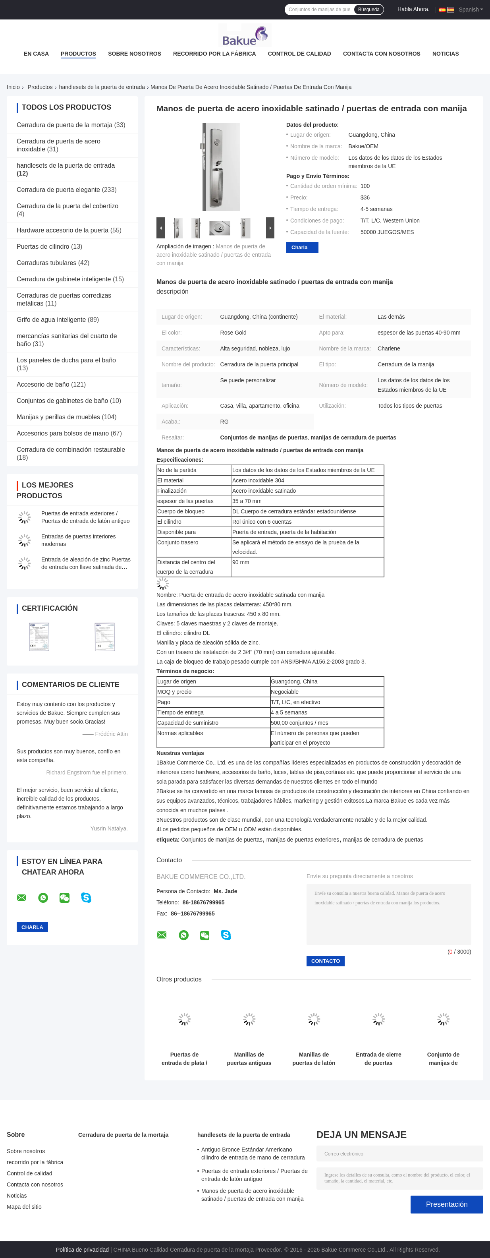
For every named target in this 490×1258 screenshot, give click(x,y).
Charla (299, 247)
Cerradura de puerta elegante (58, 189)
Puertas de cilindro (43, 246)
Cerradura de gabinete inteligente (64, 279)
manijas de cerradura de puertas (383, 839)
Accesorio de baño (43, 384)
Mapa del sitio (24, 1207)
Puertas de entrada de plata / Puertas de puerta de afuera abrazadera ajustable (184, 1058)
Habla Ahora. (413, 9)
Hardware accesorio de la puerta (62, 230)
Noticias (445, 53)
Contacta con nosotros (382, 53)
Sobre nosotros (134, 53)
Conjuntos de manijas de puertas (221, 839)
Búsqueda (369, 9)
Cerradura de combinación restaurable (71, 449)
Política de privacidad (82, 1249)
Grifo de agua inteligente (51, 319)
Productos (78, 53)
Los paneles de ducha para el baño (66, 360)
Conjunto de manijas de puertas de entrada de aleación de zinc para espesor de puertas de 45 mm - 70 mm (443, 1058)
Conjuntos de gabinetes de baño (62, 400)
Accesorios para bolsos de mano (63, 433)
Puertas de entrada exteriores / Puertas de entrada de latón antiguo (254, 1175)
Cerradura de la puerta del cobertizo (67, 206)
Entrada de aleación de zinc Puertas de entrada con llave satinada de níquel (86, 567)
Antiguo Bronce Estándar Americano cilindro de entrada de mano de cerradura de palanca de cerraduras (253, 1154)
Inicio (13, 87)
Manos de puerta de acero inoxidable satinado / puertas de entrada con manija (213, 254)
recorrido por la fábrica (214, 53)
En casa (36, 53)
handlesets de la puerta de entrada (102, 87)
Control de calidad (299, 53)
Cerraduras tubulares (46, 262)
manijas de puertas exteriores (303, 839)
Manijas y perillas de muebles (58, 417)
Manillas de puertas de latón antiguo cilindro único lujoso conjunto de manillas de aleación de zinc (313, 1058)
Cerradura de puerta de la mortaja (64, 125)
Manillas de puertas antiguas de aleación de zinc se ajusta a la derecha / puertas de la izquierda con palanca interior (249, 1058)
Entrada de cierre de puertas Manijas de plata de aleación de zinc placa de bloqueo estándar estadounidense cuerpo (378, 1058)
